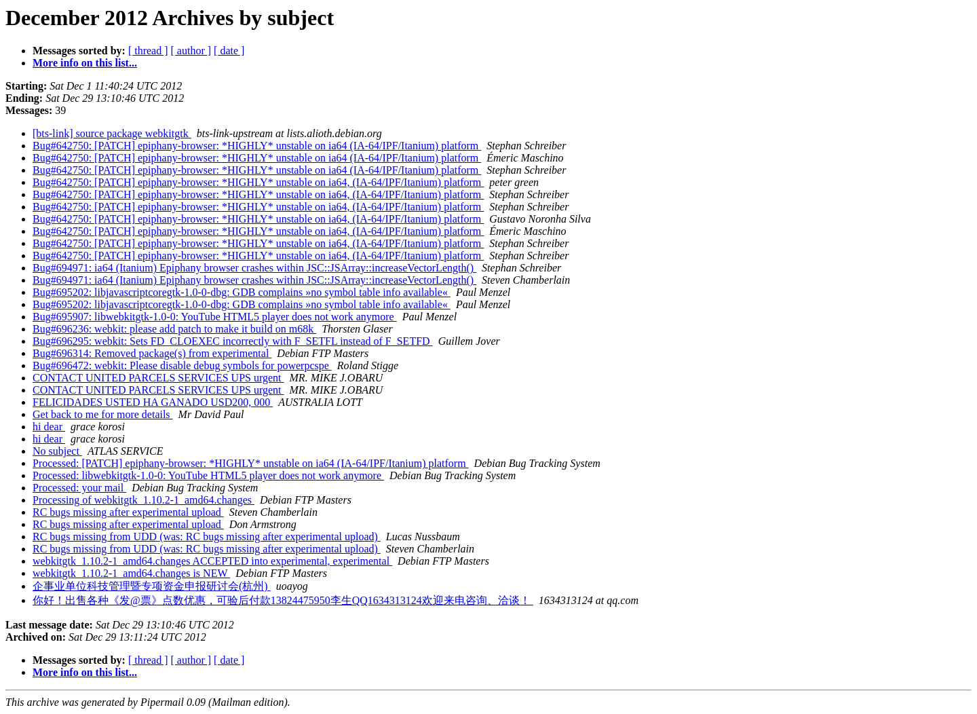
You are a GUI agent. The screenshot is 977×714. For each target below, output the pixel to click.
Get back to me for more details (103, 414)
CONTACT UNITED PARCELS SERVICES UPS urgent (158, 377)
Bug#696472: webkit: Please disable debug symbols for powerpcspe (182, 365)
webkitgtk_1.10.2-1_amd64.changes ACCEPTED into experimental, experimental (212, 561)
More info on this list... (85, 63)
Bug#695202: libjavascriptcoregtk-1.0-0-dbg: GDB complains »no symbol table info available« (242, 292)
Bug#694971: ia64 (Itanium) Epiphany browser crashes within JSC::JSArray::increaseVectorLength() (254, 268)
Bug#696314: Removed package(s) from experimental (152, 353)
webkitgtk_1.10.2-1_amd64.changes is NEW (131, 573)
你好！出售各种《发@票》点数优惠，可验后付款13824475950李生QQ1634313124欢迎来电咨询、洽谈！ (283, 600)
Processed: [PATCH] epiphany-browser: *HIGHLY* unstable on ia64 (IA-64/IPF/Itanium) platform (251, 463)
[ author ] (191, 50)
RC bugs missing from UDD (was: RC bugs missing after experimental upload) (207, 536)
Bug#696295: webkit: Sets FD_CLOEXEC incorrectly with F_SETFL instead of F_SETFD (233, 341)
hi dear (49, 426)
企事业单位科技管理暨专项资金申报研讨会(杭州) (152, 586)
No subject (57, 451)
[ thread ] (148, 50)
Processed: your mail (79, 487)
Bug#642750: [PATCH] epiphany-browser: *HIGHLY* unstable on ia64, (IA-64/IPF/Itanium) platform (258, 182)
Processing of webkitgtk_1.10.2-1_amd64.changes (143, 500)
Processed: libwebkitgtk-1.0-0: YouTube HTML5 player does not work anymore (208, 475)
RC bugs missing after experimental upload (128, 512)
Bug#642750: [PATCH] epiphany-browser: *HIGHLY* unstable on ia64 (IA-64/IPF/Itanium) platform (257, 145)
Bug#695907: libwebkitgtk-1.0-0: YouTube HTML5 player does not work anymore (215, 316)
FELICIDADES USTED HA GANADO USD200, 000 (153, 402)
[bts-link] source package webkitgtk (112, 133)
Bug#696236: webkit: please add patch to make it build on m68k (174, 329)
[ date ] (229, 50)
